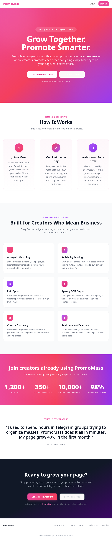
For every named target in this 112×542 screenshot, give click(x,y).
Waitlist (105, 525)
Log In (92, 3)
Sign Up (103, 3)
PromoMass (11, 4)
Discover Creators (76, 525)
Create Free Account (42, 74)
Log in (67, 81)
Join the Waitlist (72, 74)
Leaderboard (93, 525)
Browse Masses (72, 496)
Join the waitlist (44, 504)
